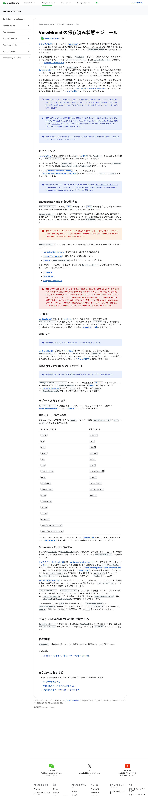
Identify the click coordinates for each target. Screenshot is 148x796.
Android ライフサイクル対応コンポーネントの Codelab (66, 656)
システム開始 (71, 91)
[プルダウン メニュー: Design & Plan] (55, 3)
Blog (100, 3)
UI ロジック (56, 124)
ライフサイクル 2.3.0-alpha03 (51, 562)
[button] (13, 19)
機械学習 (56, 793)
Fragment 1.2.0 (45, 156)
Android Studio (137, 3)
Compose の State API (52, 281)
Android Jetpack (51, 38)
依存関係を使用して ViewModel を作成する (61, 690)
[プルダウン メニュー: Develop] (71, 3)
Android (37, 789)
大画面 (74, 791)
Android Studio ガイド (117, 792)
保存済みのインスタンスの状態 (108, 289)
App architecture (12, 11)
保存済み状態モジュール (54, 63)
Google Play (82, 3)
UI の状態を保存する (51, 682)
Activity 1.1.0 (81, 156)
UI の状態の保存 (45, 44)
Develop (64, 3)
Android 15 (95, 789)
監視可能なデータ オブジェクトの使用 (59, 686)
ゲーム (55, 789)
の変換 (90, 327)
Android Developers (45, 24)
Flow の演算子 (83, 359)
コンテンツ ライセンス (73, 701)
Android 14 (95, 793)
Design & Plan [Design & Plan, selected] (47, 3)
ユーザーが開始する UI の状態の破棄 (90, 88)
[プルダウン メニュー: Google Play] (90, 3)
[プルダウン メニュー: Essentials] (36, 3)
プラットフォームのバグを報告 (137, 790)
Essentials (28, 3)
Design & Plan (59, 24)
